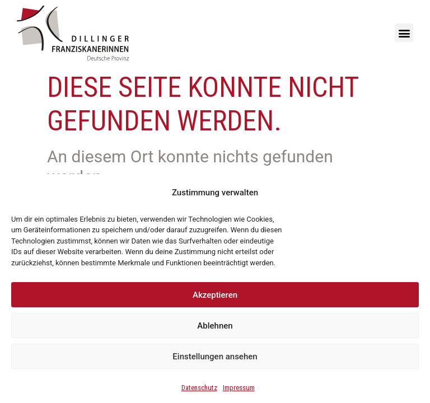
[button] (404, 33)
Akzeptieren (215, 295)
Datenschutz (199, 387)
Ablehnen (214, 326)
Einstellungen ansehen (214, 357)
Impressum (239, 387)
